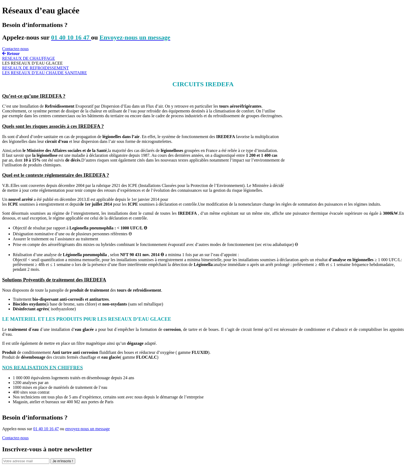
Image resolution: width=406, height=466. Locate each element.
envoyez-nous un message (87, 428)
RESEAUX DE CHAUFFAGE (28, 58)
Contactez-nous (15, 48)
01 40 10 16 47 (46, 428)
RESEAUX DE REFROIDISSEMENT (35, 68)
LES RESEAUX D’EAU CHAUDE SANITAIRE (44, 73)
